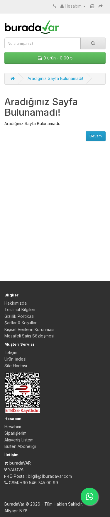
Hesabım (12, 426)
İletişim (10, 352)
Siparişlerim (15, 433)
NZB (23, 510)
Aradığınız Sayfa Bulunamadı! (55, 78)
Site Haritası (15, 365)
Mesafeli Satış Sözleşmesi (29, 335)
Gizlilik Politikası (19, 316)
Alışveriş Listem (18, 439)
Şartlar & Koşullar (20, 322)
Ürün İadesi (15, 358)
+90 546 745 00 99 (39, 482)
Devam (95, 136)
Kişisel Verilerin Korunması (29, 329)
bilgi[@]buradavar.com (50, 476)
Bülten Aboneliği (20, 446)
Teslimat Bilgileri (19, 309)
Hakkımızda (15, 303)
